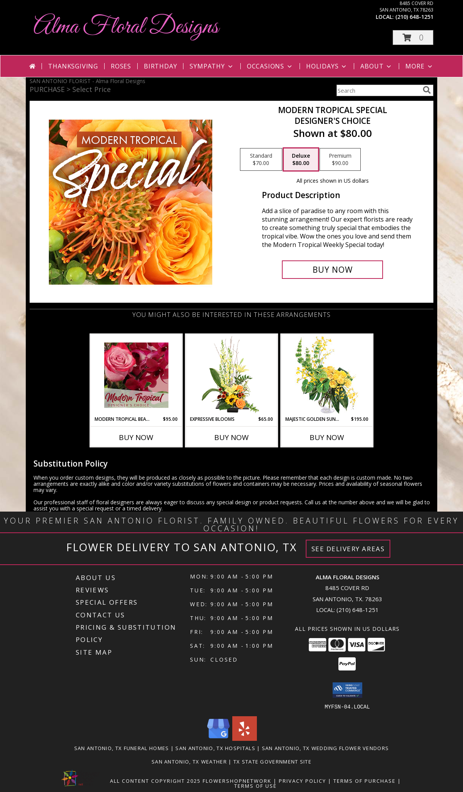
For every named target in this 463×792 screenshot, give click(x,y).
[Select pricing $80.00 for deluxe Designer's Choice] (301, 159)
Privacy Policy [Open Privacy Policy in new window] (302, 780)
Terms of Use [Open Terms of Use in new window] (255, 785)
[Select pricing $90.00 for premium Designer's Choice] (340, 159)
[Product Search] (378, 90)
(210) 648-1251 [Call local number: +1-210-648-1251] (414, 16)
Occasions (270, 66)
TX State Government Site (272, 761)
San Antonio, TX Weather (189, 761)
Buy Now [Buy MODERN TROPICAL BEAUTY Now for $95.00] (136, 437)
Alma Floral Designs (125, 27)
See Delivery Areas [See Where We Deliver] (348, 548)
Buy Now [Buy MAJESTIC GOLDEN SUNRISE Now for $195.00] (327, 437)
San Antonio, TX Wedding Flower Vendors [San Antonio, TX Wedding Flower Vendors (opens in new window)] (325, 747)
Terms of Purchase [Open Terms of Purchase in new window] (364, 780)
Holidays (327, 66)
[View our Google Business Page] (218, 738)
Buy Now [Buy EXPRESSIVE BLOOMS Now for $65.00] (231, 437)
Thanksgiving (73, 66)
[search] (427, 90)
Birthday (160, 66)
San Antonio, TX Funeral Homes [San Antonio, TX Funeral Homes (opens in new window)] (121, 747)
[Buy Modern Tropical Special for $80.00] (332, 269)
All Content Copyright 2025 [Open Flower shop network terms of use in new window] (155, 780)
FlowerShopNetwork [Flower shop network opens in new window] (237, 780)
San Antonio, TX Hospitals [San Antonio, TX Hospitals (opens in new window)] (215, 747)
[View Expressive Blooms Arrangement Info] (232, 375)
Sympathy (212, 66)
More (419, 66)
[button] (413, 37)
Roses (121, 66)
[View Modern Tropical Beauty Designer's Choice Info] (136, 375)
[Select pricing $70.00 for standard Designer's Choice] (261, 159)
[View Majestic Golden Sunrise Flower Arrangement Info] (327, 375)
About (376, 66)
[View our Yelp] (244, 738)
